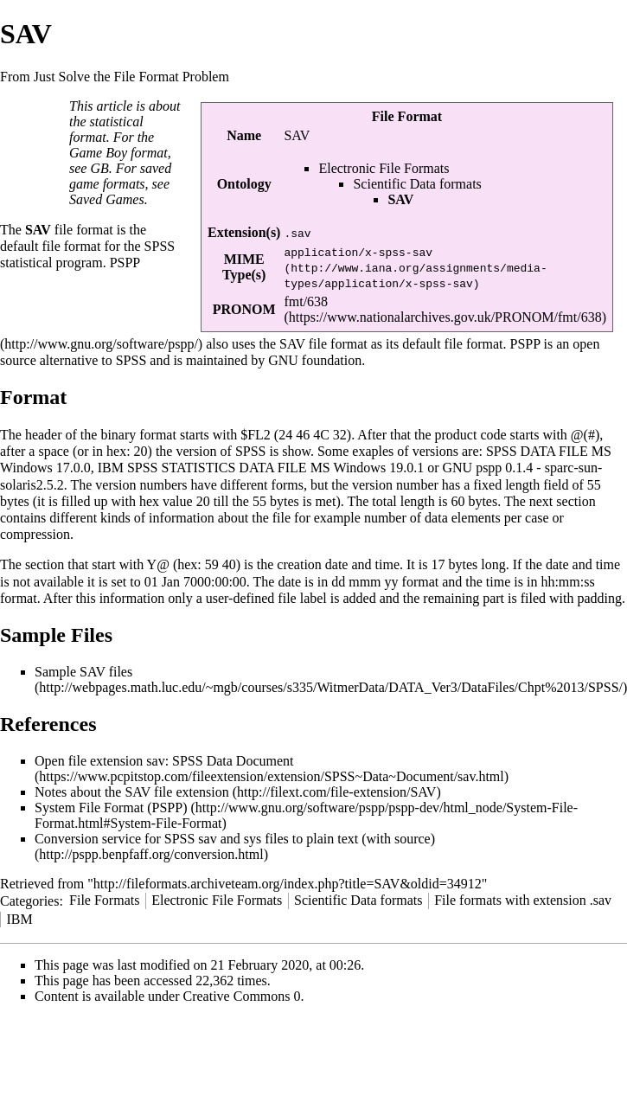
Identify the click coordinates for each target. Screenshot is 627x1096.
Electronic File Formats (383, 168)
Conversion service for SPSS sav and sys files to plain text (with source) (235, 838)
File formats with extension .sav (522, 900)
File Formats (104, 900)
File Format (407, 116)
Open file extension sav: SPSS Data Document (164, 760)
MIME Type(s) (244, 267)
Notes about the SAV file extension (132, 792)
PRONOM (244, 309)
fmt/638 (306, 301)
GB (99, 168)
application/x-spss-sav (358, 252)
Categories (29, 900)
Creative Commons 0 (242, 996)
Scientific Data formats (417, 183)
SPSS (160, 246)
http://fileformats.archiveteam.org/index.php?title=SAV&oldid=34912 (287, 883)
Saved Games (106, 199)
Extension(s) (244, 232)
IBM (19, 919)
